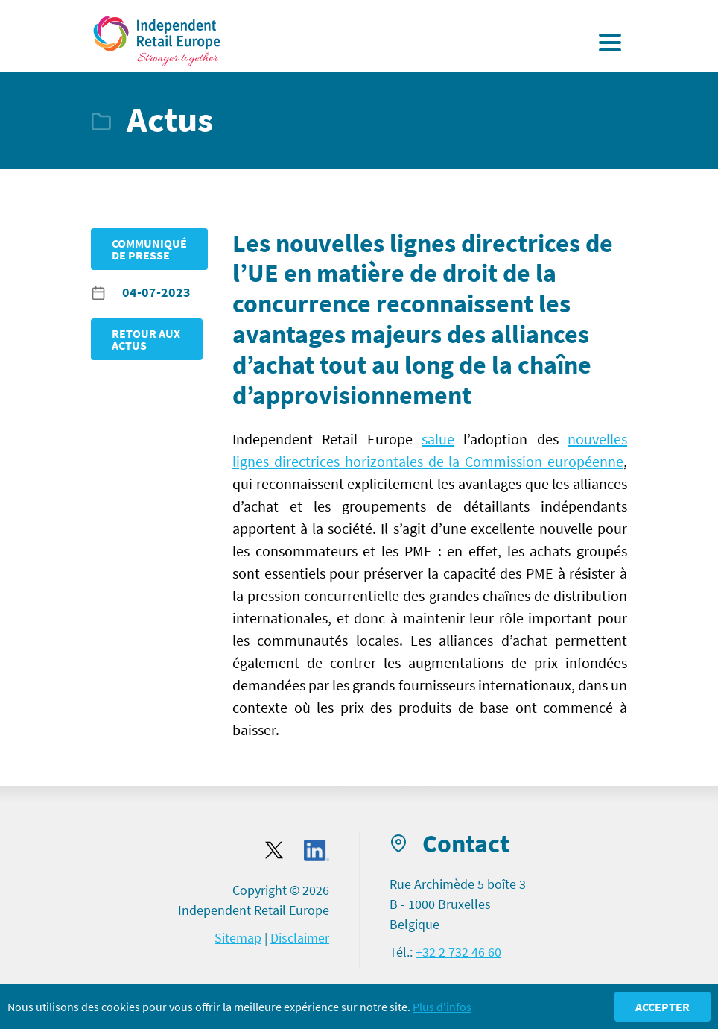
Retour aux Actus (146, 339)
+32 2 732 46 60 (458, 951)
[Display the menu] (610, 42)
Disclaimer (299, 937)
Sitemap (238, 937)
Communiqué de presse (149, 249)
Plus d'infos (442, 1006)
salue (438, 438)
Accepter (662, 1006)
